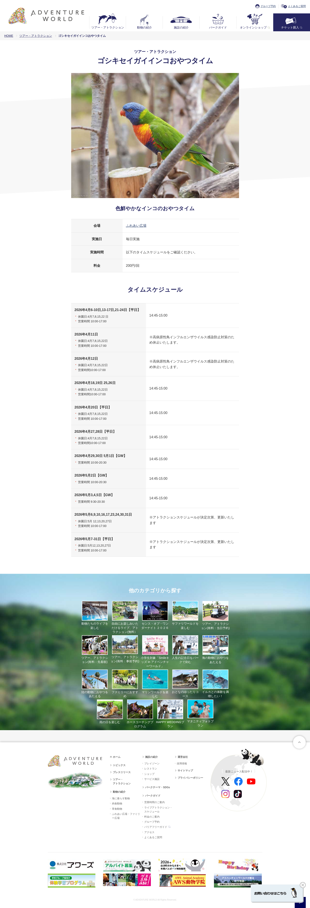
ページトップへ (299, 742)
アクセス (149, 832)
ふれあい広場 (136, 225)
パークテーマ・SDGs (157, 787)
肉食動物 (117, 803)
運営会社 (183, 756)
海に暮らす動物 (121, 798)
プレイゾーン (152, 763)
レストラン (150, 768)
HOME (8, 35)
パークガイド (218, 27)
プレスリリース (122, 772)
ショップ (149, 773)
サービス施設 (152, 779)
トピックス (119, 765)
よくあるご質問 (297, 6)
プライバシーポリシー (190, 777)
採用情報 (182, 763)
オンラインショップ (253, 27)
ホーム (116, 756)
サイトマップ (185, 770)
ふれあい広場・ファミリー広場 (126, 815)
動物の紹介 (144, 27)
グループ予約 (268, 6)
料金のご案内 (152, 816)
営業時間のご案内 (154, 802)
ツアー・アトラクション (107, 27)
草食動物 (117, 808)
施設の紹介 (181, 27)
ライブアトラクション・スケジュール (158, 809)
